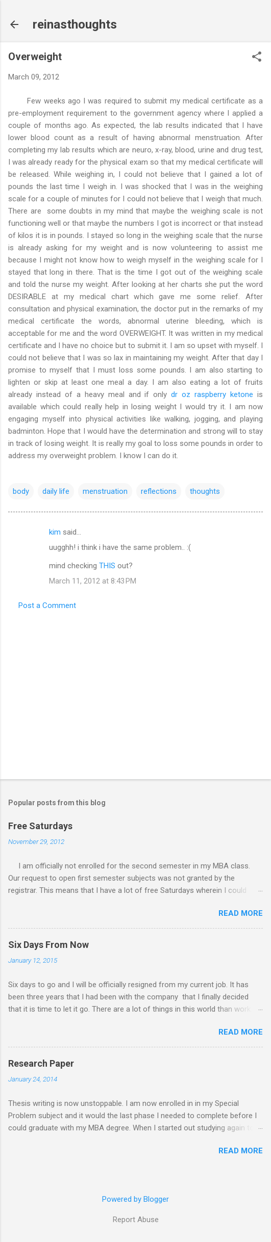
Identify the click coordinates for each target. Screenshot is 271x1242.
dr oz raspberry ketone (212, 394)
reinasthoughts (75, 24)
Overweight (35, 56)
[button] (257, 57)
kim (55, 532)
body (21, 491)
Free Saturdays (40, 826)
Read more (240, 913)
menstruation (105, 491)
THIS (107, 565)
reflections (159, 491)
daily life (55, 491)
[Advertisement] (135, 691)
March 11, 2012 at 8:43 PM (92, 581)
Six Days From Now (48, 944)
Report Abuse (136, 1219)
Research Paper (41, 1063)
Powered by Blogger (135, 1199)
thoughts (205, 491)
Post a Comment (47, 605)
